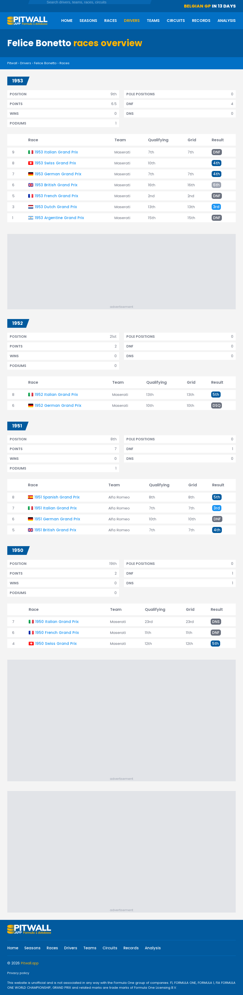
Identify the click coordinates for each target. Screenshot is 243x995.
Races (110, 20)
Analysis (226, 20)
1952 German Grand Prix (58, 405)
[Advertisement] (124, 270)
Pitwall (12, 63)
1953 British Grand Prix (56, 184)
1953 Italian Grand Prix (56, 152)
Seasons (88, 20)
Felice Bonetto (45, 63)
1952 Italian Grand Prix (56, 394)
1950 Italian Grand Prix (56, 621)
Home (66, 20)
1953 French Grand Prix (56, 195)
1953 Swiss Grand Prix (55, 163)
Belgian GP (197, 6)
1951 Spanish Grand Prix (57, 497)
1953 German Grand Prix (58, 174)
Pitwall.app (30, 963)
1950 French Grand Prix (57, 632)
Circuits (176, 20)
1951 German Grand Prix (57, 519)
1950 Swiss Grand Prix (56, 643)
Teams (153, 20)
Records (201, 20)
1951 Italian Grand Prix (56, 508)
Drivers (132, 20)
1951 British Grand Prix (55, 530)
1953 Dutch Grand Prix (56, 206)
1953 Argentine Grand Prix (59, 217)
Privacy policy (18, 973)
